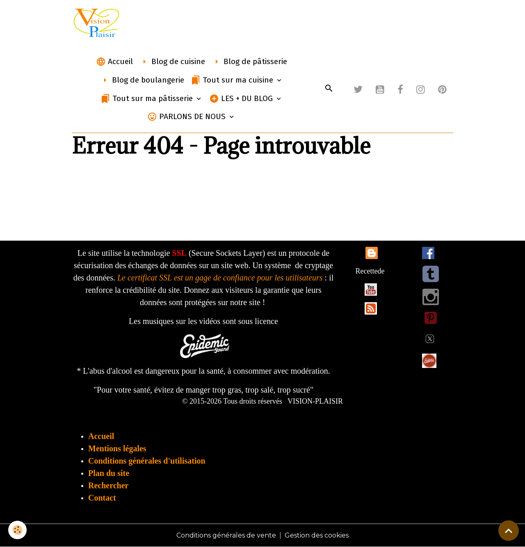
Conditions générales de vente (226, 535)
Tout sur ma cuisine (233, 80)
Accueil (114, 62)
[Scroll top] (508, 530)
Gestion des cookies (317, 535)
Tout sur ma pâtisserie (147, 98)
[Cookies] (17, 530)
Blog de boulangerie (142, 80)
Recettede (370, 271)
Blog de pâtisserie (249, 62)
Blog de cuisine (172, 62)
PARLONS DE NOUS (187, 117)
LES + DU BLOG (242, 98)
